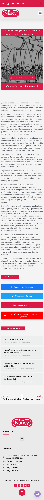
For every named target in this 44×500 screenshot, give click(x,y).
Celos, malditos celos (14, 339)
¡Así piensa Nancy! (12, 30)
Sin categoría (29, 34)
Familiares (18, 34)
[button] (40, 3)
